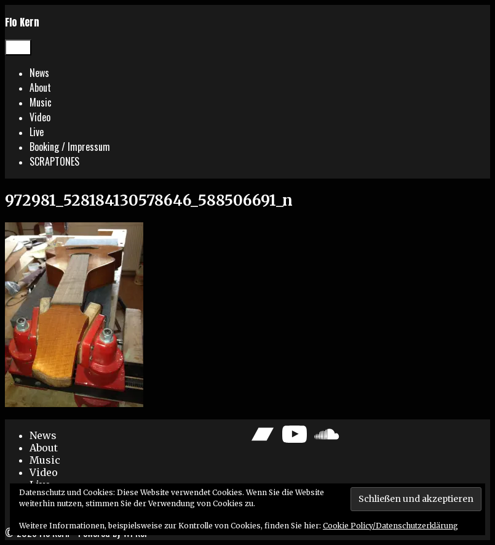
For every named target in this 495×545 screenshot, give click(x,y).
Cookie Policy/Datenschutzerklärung (390, 525)
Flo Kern (22, 22)
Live (37, 131)
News (39, 72)
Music (41, 102)
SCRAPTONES (54, 161)
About (40, 87)
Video (40, 117)
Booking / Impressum (70, 146)
